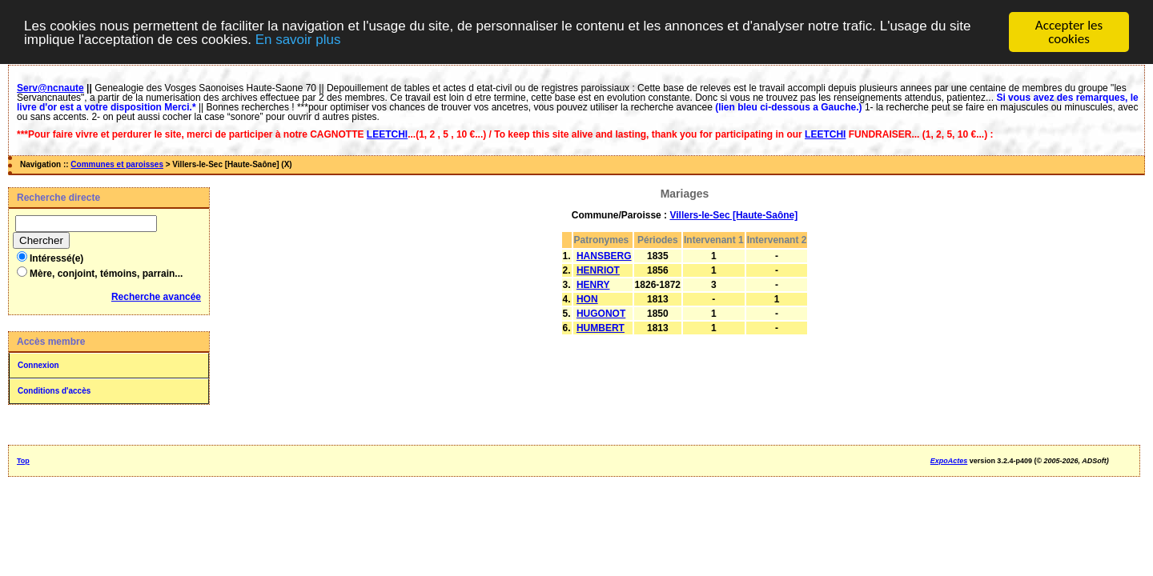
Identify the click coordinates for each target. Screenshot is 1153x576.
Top (23, 461)
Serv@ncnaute (50, 88)
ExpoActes (949, 461)
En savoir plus (298, 38)
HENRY (593, 284)
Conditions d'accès (54, 390)
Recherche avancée (156, 296)
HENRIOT (598, 270)
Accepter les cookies (1069, 32)
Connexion (38, 365)
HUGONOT (600, 313)
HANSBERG (604, 256)
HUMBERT (600, 328)
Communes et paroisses (116, 164)
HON (587, 299)
